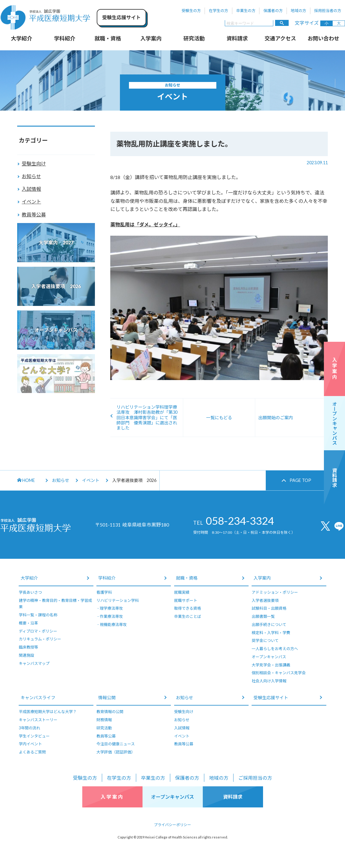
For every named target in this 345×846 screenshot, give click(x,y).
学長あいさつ (30, 592)
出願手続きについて (269, 624)
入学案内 (151, 38)
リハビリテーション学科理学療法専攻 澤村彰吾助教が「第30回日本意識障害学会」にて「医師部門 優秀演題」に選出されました (146, 417)
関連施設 (26, 655)
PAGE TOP (300, 480)
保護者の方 (273, 10)
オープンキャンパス (269, 656)
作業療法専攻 (111, 616)
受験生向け (34, 163)
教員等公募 (34, 214)
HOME (26, 480)
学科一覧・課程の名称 (38, 614)
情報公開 (107, 697)
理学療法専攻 (111, 608)
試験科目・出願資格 (269, 608)
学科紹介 (64, 38)
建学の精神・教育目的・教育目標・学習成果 (55, 603)
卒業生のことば (187, 616)
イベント (31, 201)
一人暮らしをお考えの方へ (275, 648)
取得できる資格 (187, 608)
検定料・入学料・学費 (271, 632)
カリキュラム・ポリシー (40, 639)
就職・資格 (108, 38)
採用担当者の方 (327, 10)
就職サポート (185, 600)
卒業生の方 (246, 10)
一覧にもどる (219, 417)
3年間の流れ (29, 727)
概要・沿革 (28, 623)
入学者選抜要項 (265, 600)
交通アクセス (280, 38)
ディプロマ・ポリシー (38, 631)
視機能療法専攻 (113, 624)
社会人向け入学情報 (269, 680)
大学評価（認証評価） (115, 752)
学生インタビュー (34, 736)
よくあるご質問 (32, 752)
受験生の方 (191, 10)
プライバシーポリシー (172, 824)
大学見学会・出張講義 (271, 664)
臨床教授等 (28, 647)
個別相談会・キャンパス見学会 (279, 672)
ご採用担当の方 (255, 778)
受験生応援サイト (270, 697)
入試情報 (31, 189)
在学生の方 (218, 10)
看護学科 (104, 592)
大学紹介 (21, 38)
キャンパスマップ (34, 663)
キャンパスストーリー (38, 719)
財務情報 (104, 719)
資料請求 (237, 38)
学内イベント (30, 743)
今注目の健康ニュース (115, 743)
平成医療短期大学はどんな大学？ (48, 711)
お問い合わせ (324, 38)
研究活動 (194, 38)
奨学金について (265, 640)
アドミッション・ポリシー (275, 592)
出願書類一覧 (263, 616)
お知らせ (31, 176)
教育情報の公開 (110, 711)
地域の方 (298, 10)
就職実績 (182, 592)
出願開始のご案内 (275, 417)
